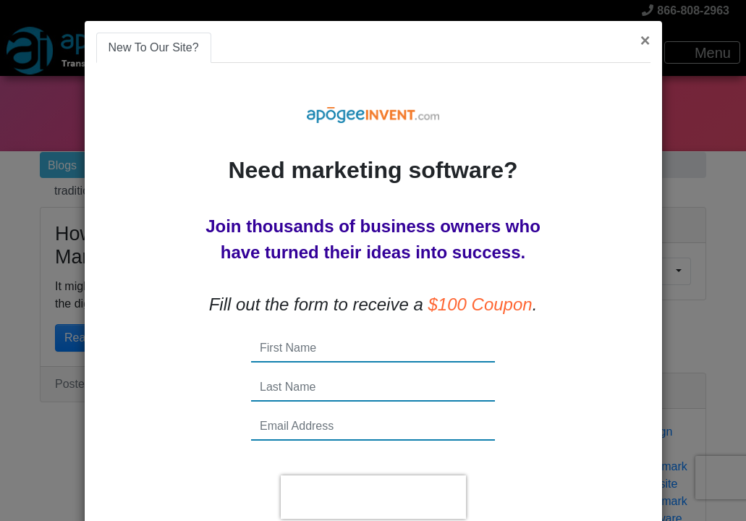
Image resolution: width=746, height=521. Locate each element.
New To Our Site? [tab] (154, 47)
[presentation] (373, 497)
